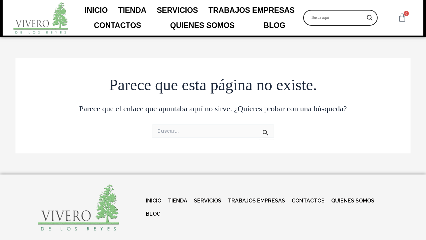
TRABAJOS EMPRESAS (251, 10)
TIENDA (132, 10)
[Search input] (337, 17)
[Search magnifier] (369, 17)
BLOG (274, 25)
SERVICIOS (177, 10)
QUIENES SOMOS (202, 25)
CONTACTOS (117, 25)
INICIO (96, 10)
